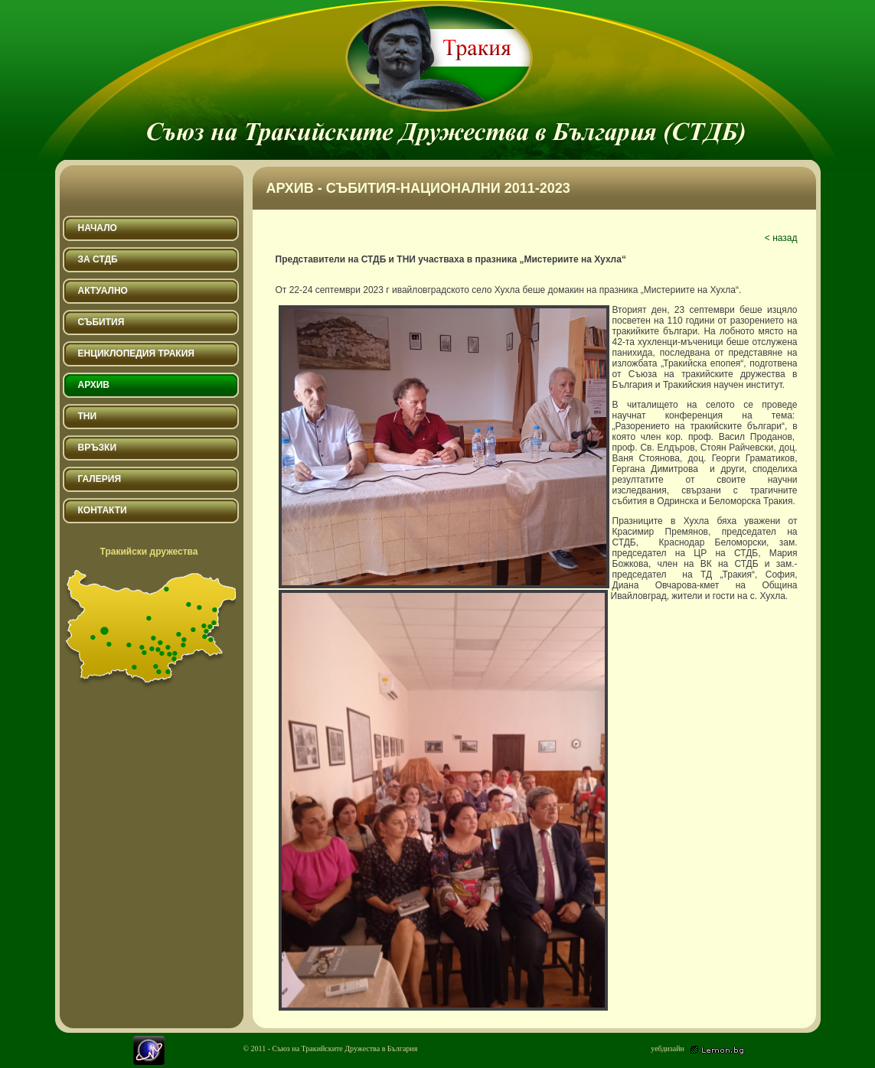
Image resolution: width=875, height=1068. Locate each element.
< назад (781, 238)
